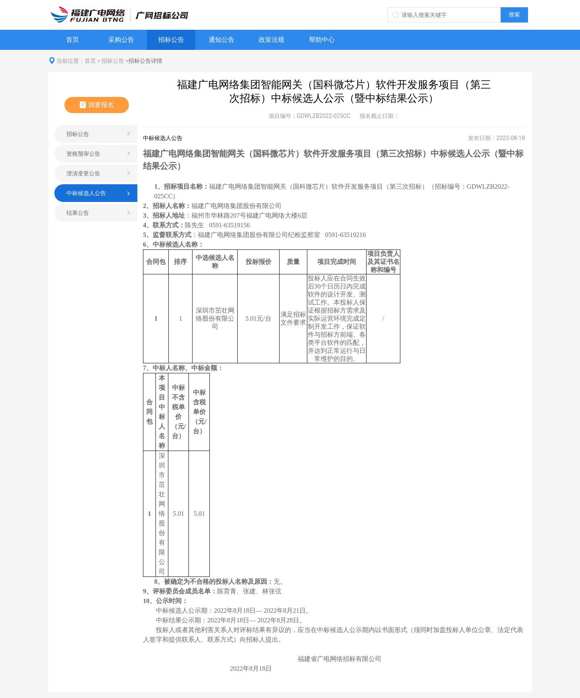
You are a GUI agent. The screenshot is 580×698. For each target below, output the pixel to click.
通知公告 (221, 39)
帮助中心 (322, 39)
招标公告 (171, 39)
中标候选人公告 (86, 193)
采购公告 (121, 39)
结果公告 (77, 213)
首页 (72, 39)
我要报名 (97, 105)
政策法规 (271, 39)
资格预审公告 (83, 153)
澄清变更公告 (83, 173)
